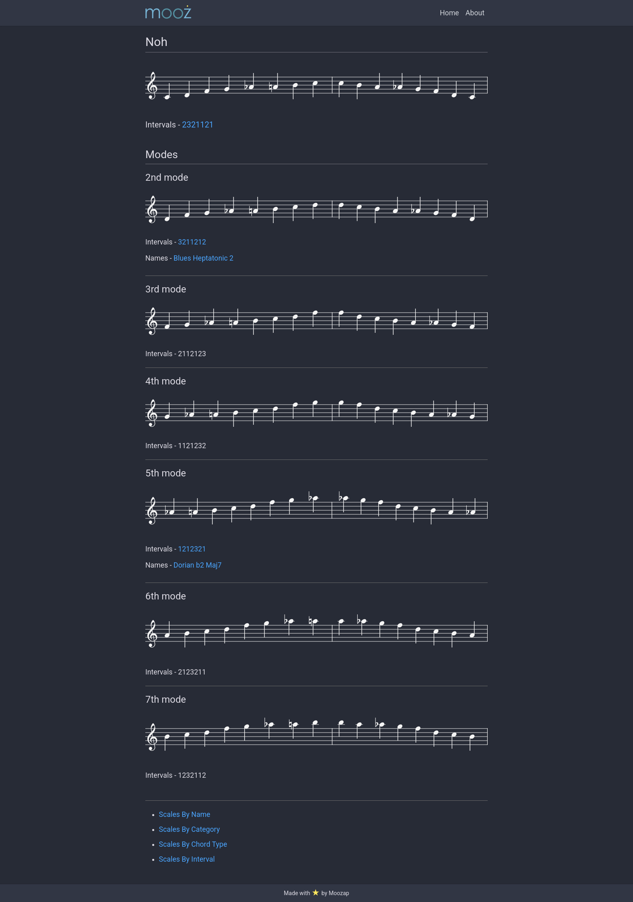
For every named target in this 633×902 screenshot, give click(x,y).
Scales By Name (184, 814)
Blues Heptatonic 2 (203, 258)
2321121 (198, 124)
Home (449, 13)
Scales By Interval (187, 859)
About (474, 13)
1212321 (192, 549)
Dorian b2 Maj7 (198, 565)
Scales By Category (189, 829)
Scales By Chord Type (193, 844)
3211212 (192, 242)
